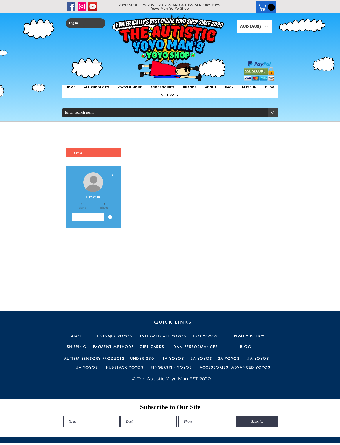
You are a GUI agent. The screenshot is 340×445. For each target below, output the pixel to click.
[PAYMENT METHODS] (113, 347)
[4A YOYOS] (258, 358)
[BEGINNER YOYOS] (113, 336)
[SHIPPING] (77, 347)
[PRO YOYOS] (205, 336)
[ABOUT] (78, 336)
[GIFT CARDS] (151, 347)
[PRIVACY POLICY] (248, 336)
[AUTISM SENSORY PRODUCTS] (94, 358)
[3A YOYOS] (228, 358)
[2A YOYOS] (201, 358)
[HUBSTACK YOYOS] (125, 367)
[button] (266, 7)
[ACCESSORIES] (214, 367)
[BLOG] (245, 347)
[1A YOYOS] (173, 358)
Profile (77, 153)
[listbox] (254, 26)
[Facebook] (71, 6)
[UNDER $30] (142, 358)
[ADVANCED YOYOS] (251, 367)
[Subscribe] (257, 421)
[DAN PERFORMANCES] (196, 347)
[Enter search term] (162, 112)
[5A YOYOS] (87, 367)
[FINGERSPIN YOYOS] (171, 367)
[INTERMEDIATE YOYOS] (163, 336)
